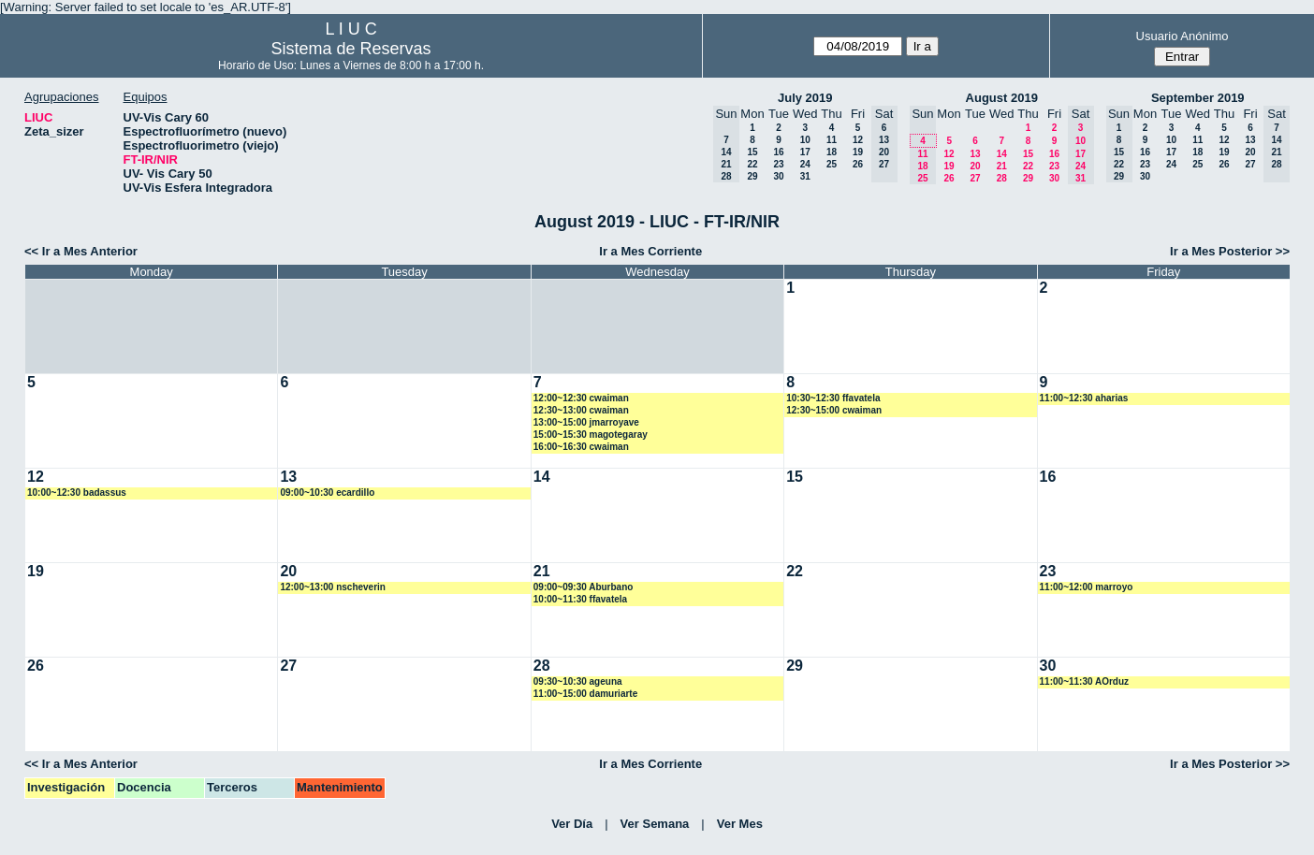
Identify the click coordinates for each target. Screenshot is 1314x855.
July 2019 (805, 98)
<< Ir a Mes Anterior (81, 251)
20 (975, 166)
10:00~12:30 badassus (76, 492)
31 (805, 176)
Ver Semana (655, 824)
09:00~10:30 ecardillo (327, 492)
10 (805, 140)
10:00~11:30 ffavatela (580, 599)
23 (778, 164)
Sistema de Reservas (351, 48)
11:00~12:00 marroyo (1086, 587)
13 (975, 154)
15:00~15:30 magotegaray (590, 434)
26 (858, 164)
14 (1002, 154)
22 (752, 164)
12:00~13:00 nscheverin (333, 587)
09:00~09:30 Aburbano (583, 587)
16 (778, 152)
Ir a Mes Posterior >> (1230, 251)
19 (858, 152)
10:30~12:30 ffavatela (833, 398)
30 (778, 176)
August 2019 (1002, 98)
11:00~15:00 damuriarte (585, 693)
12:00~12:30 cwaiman (581, 398)
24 (805, 164)
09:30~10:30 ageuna (577, 681)
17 (805, 152)
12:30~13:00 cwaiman (581, 410)
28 (1002, 178)
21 (1002, 166)
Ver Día (571, 824)
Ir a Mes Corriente (650, 251)
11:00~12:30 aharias (1084, 398)
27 (975, 178)
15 (752, 152)
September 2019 (1198, 98)
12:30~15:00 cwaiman (834, 410)
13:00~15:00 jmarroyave (586, 422)
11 (831, 140)
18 (831, 152)
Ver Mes (740, 824)
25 (831, 164)
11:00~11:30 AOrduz (1085, 681)
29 (752, 176)
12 (858, 140)
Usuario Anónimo (1182, 36)
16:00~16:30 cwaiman (581, 447)
